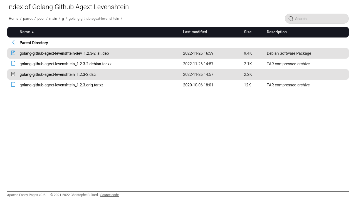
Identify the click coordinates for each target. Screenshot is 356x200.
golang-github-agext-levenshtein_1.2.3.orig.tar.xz (61, 85)
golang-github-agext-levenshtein (94, 18)
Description (277, 32)
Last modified (195, 32)
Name (25, 32)
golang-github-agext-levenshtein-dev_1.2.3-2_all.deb (64, 53)
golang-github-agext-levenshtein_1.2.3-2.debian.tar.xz (66, 64)
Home (13, 18)
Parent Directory (34, 43)
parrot (28, 18)
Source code (109, 195)
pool (41, 18)
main (53, 18)
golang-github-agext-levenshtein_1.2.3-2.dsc (58, 74)
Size (247, 32)
